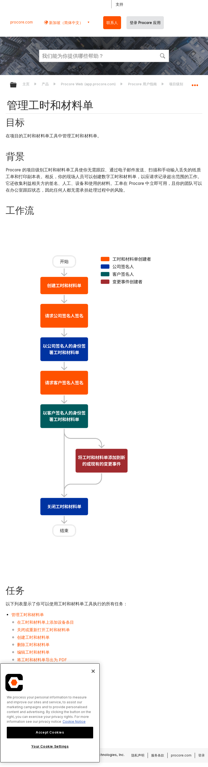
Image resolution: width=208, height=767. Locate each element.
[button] (162, 55)
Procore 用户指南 (143, 84)
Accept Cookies (50, 732)
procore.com (21, 22)
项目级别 (176, 84)
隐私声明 (137, 755)
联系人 (112, 23)
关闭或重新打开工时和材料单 (43, 629)
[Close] (93, 671)
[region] (50, 713)
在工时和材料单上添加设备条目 (45, 622)
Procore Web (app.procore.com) (89, 84)
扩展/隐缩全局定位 (194, 83)
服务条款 (157, 755)
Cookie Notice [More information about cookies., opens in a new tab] (74, 722)
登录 (201, 755)
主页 (26, 84)
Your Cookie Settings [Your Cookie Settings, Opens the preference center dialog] (50, 746)
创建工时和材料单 (33, 637)
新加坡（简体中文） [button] (65, 22)
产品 (46, 84)
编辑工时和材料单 (33, 652)
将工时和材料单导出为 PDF (42, 659)
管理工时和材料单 (27, 614)
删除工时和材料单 (33, 644)
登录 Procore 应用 (145, 23)
